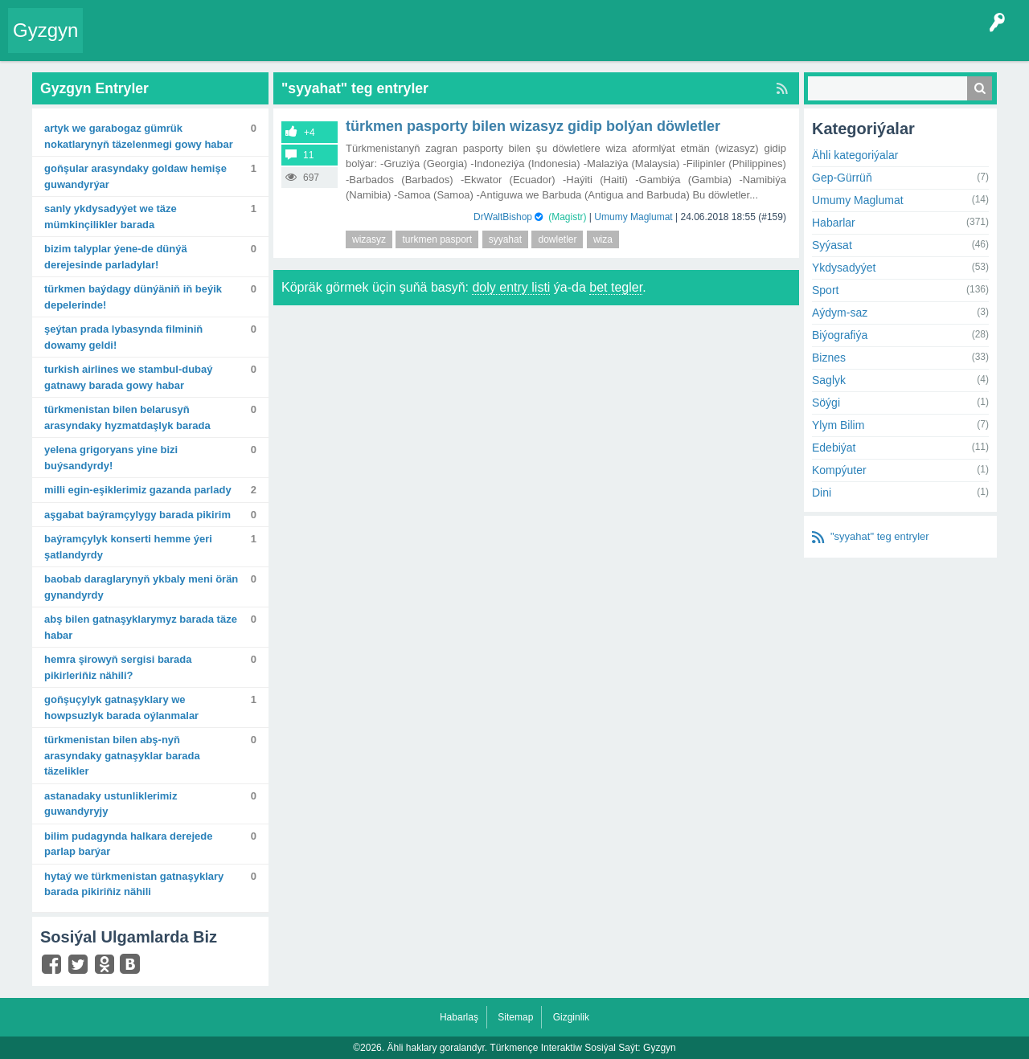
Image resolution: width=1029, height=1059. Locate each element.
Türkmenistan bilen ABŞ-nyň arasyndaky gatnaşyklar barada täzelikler (122, 755)
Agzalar (401, 43)
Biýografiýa (839, 335)
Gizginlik (571, 1017)
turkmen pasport (437, 239)
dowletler (557, 239)
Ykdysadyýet (843, 267)
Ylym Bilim (838, 425)
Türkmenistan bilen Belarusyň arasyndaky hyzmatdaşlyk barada (127, 417)
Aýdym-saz (839, 312)
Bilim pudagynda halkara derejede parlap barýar (128, 844)
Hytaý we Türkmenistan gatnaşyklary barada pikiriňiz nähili (133, 884)
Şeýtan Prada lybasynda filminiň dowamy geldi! (123, 337)
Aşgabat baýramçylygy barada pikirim (137, 515)
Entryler (174, 43)
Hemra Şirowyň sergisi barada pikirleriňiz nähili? (118, 667)
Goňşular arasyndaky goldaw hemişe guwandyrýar (135, 176)
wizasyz (369, 239)
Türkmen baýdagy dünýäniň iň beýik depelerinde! (133, 297)
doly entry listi (511, 287)
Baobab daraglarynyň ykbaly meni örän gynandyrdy (141, 587)
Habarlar (833, 222)
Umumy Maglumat (633, 217)
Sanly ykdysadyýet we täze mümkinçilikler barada (110, 216)
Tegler (275, 43)
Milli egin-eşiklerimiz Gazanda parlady (138, 490)
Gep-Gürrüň (842, 177)
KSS (517, 43)
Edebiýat (833, 447)
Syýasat (832, 245)
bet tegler (615, 287)
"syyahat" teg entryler (879, 536)
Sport (825, 290)
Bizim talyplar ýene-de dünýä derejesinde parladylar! (115, 257)
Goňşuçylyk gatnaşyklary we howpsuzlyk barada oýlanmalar (121, 707)
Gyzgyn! (224, 43)
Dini (821, 492)
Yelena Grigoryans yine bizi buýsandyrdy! (111, 458)
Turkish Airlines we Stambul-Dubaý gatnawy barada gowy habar (128, 377)
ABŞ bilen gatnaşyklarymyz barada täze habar (140, 627)
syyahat (505, 239)
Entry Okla (118, 43)
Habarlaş (459, 1017)
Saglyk (829, 380)
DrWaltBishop (503, 217)
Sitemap (515, 1017)
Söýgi (826, 402)
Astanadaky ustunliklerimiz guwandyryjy (110, 804)
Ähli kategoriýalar (855, 155)
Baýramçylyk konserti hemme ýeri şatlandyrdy (128, 547)
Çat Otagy (572, 43)
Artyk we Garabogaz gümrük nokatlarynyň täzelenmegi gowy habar (138, 136)
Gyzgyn (45, 30)
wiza (603, 239)
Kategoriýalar (338, 43)
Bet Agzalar (459, 43)
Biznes (829, 357)
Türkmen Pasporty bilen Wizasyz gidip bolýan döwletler (533, 126)
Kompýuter (839, 470)
